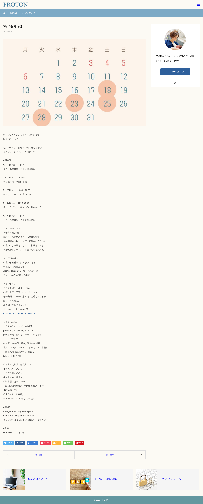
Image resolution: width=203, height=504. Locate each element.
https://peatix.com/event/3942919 (19, 313)
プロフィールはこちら (175, 72)
